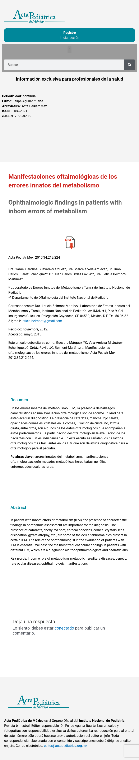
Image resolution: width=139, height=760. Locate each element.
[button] (69, 49)
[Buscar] (129, 64)
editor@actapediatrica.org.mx (65, 746)
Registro (69, 33)
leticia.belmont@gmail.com (42, 321)
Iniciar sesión (69, 38)
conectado (64, 628)
